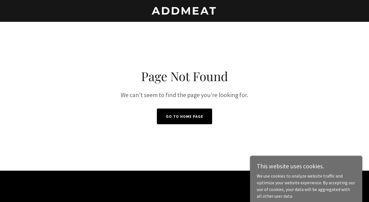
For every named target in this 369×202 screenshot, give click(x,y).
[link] (184, 13)
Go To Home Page (184, 116)
